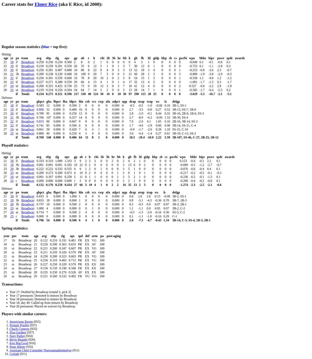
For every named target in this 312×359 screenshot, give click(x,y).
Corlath (14, 354)
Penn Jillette (17, 346)
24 (12, 86)
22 (12, 78)
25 (12, 90)
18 (12, 62)
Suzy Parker (17, 336)
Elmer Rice (46, 4)
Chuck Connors (19, 329)
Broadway (27, 62)
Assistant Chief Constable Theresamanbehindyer (41, 350)
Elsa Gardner (18, 332)
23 (12, 82)
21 (12, 74)
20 (12, 70)
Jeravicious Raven (21, 321)
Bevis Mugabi (18, 339)
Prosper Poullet (19, 325)
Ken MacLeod (19, 343)
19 (12, 66)
